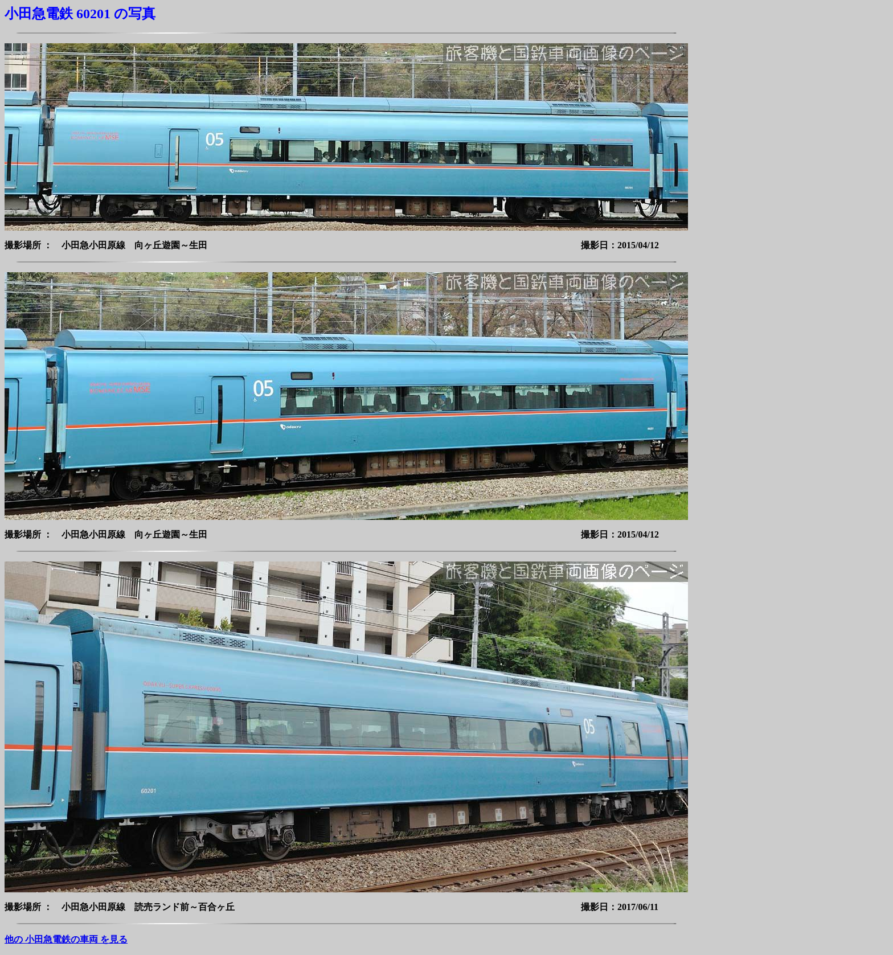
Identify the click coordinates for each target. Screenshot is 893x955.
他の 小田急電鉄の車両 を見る (66, 939)
